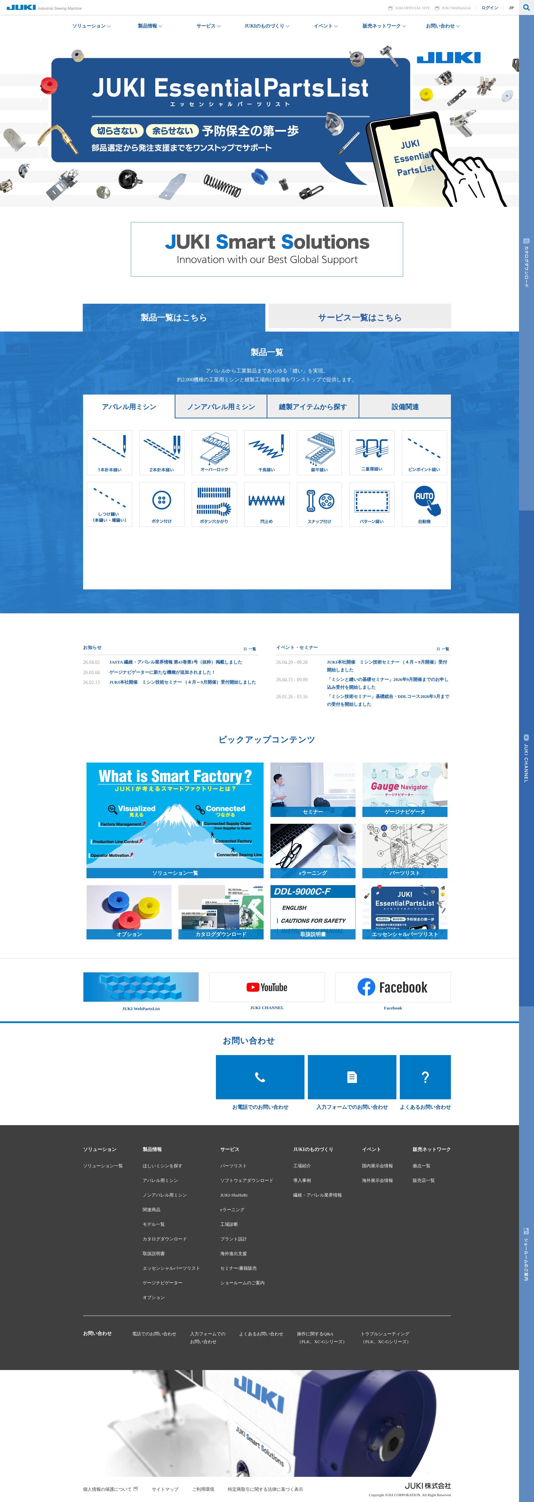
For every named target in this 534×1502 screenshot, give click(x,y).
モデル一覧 (154, 1224)
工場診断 (229, 1224)
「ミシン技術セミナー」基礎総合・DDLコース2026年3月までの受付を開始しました (388, 700)
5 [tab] (41, 111)
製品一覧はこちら (174, 317)
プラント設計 (233, 1238)
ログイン (490, 7)
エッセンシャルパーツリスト (171, 1268)
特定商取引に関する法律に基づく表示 (265, 1489)
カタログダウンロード (165, 1238)
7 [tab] (41, 88)
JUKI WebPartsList (456, 8)
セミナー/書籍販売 (238, 1268)
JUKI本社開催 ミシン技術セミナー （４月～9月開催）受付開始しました (182, 682)
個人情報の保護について (107, 1489)
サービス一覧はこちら (360, 317)
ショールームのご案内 (242, 1282)
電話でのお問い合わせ (154, 1333)
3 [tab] (41, 134)
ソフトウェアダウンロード (246, 1180)
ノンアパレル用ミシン (165, 1195)
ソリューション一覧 (103, 1165)
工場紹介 (302, 1165)
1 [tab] (41, 157)
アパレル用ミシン (160, 1180)
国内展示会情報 (377, 1165)
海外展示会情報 (377, 1180)
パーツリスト (233, 1165)
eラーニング (232, 1209)
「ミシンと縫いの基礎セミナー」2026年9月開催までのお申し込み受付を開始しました (388, 683)
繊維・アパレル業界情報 (317, 1195)
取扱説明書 (154, 1253)
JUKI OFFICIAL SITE (412, 8)
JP (511, 7)
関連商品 (151, 1209)
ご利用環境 (203, 1489)
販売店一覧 (424, 1180)
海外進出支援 (233, 1253)
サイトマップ (165, 1489)
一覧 (252, 649)
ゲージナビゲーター (163, 1282)
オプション (154, 1297)
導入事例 (302, 1180)
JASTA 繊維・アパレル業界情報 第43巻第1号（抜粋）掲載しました (175, 662)
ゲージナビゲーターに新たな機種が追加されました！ (162, 672)
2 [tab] (41, 146)
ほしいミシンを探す (163, 1165)
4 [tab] (41, 123)
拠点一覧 (421, 1165)
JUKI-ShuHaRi (234, 1195)
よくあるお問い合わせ (261, 1333)
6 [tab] (41, 100)
